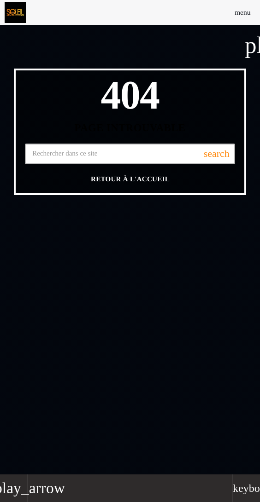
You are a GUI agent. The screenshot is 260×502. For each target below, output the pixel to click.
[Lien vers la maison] (15, 12)
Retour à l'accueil (130, 179)
